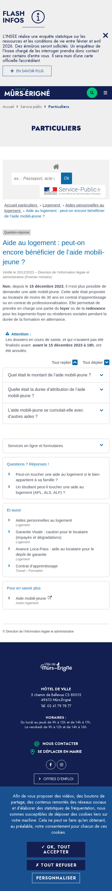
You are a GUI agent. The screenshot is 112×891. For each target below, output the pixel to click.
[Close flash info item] (105, 35)
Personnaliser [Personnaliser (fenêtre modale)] (56, 878)
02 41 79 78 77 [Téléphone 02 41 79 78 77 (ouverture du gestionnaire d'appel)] (59, 705)
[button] (56, 375)
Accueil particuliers (21, 205)
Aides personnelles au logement (44, 520)
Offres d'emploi (58, 778)
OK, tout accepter (55, 849)
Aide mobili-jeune (34, 598)
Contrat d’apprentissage (37, 566)
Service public (31, 106)
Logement (52, 205)
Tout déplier (96, 362)
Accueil (8, 106)
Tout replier (65, 362)
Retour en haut (104, 642)
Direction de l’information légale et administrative (40, 631)
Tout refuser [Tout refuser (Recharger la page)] (56, 865)
